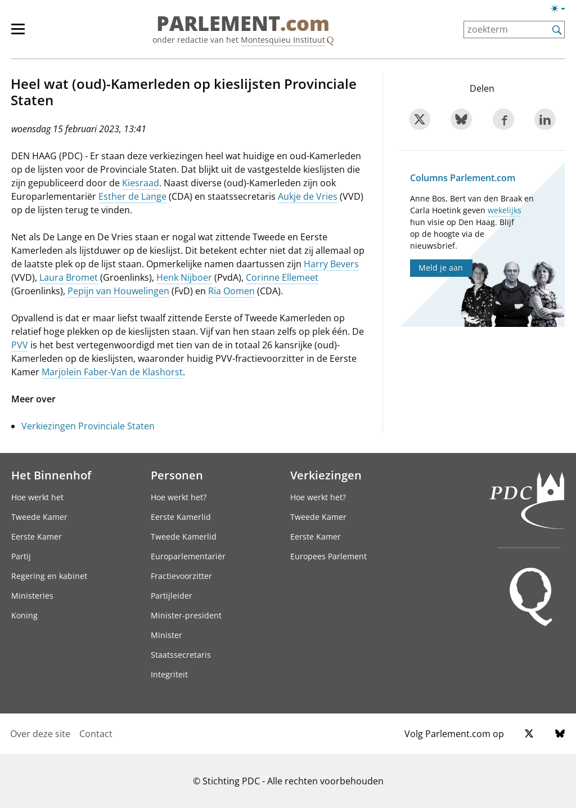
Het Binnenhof (51, 475)
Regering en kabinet (49, 576)
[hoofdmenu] (23, 33)
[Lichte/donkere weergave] (562, 10)
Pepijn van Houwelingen (118, 291)
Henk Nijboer (184, 277)
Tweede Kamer (39, 516)
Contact (95, 734)
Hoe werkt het (37, 497)
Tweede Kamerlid (184, 536)
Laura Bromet (68, 277)
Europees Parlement (328, 556)
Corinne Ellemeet (282, 277)
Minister (166, 635)
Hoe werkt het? (178, 497)
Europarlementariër (188, 556)
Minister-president (186, 615)
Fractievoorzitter (181, 576)
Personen (177, 475)
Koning (24, 615)
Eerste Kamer (36, 536)
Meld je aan (440, 267)
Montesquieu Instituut (283, 39)
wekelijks (504, 210)
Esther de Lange (132, 196)
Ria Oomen (231, 291)
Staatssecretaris (181, 654)
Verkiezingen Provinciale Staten (88, 426)
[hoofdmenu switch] (18, 33)
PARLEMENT (243, 24)
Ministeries (32, 595)
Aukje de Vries (308, 196)
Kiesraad (140, 183)
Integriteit (169, 674)
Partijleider (171, 595)
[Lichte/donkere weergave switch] (562, 9)
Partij (21, 556)
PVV (19, 345)
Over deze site (40, 734)
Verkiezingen (326, 475)
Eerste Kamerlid (181, 516)
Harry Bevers (331, 264)
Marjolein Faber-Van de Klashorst (112, 372)
